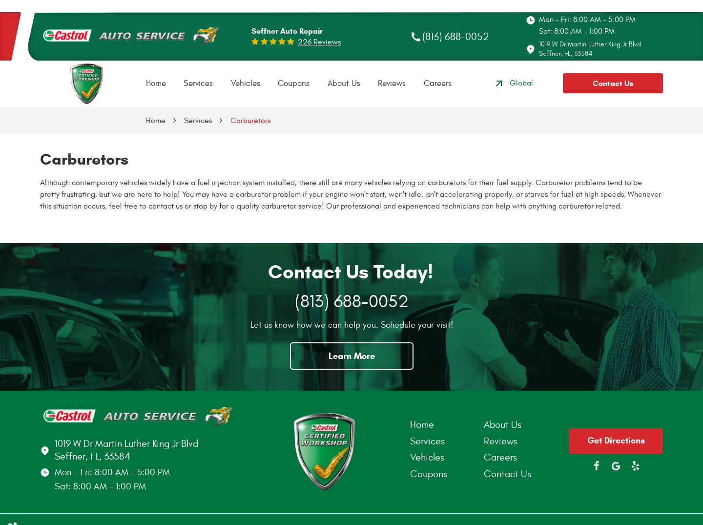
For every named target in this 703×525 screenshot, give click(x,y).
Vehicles (245, 83)
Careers (438, 83)
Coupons (294, 83)
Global (513, 83)
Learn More (352, 356)
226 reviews (319, 42)
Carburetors (250, 120)
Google (616, 466)
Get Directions (616, 440)
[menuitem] (156, 84)
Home (156, 83)
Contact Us (613, 83)
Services (198, 83)
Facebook (596, 466)
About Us (344, 83)
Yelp (635, 466)
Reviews (392, 83)
